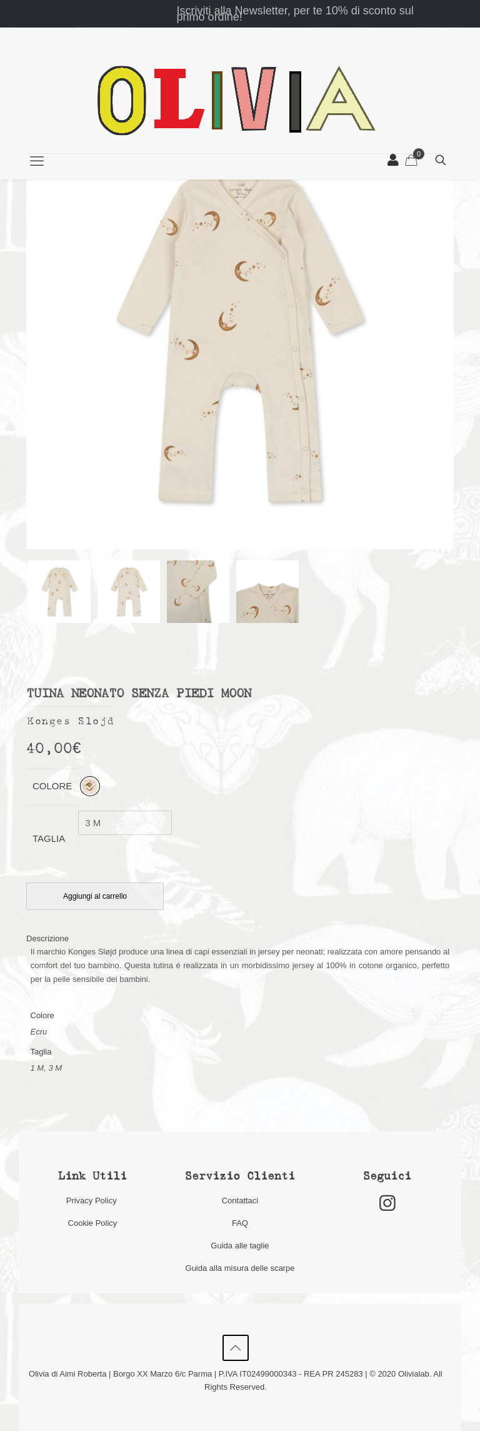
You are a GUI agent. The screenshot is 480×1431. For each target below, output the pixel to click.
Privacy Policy (92, 1200)
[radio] (90, 786)
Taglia (48, 838)
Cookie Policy (93, 1223)
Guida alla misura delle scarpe (240, 1268)
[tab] (240, 938)
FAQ (240, 1223)
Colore (52, 786)
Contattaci (240, 1200)
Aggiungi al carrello (95, 896)
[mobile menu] (37, 161)
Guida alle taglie (240, 1245)
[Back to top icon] (235, 1348)
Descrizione (47, 938)
